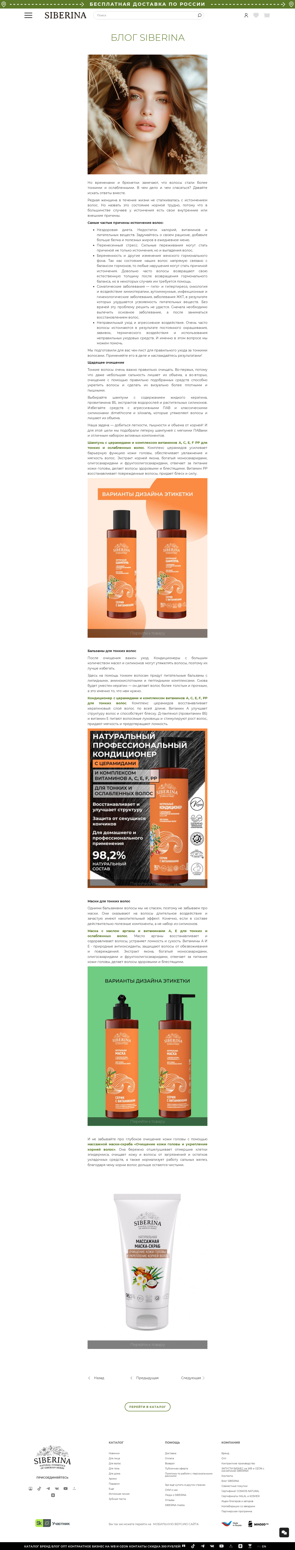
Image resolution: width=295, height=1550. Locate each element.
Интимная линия (119, 1493)
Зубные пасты (117, 1498)
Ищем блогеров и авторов (237, 1501)
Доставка (170, 1453)
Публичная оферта (176, 1468)
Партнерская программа (236, 1511)
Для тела (114, 1468)
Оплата (169, 1458)
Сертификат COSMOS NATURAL (240, 1491)
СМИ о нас (171, 1490)
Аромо (113, 1478)
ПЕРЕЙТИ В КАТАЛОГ (147, 1407)
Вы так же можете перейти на (154, 1524)
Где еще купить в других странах (185, 1484)
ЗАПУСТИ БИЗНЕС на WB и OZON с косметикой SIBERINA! (242, 1469)
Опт (223, 1458)
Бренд (225, 1453)
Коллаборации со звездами (238, 1506)
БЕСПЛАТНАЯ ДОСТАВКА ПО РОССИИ (147, 4)
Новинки (114, 1453)
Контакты (227, 1475)
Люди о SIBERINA (175, 1495)
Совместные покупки (234, 1486)
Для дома (114, 1473)
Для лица (114, 1458)
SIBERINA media (175, 1505)
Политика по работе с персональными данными (188, 1474)
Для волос (115, 1463)
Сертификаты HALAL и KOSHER (240, 1496)
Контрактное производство (238, 1463)
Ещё (111, 1488)
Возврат (170, 1463)
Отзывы (169, 1500)
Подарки (114, 1483)
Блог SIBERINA (230, 1481)
